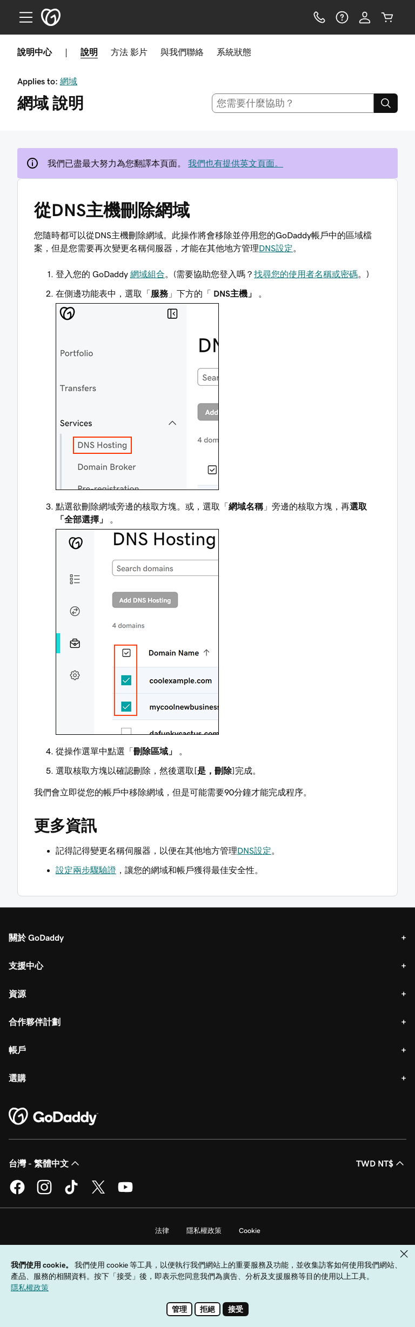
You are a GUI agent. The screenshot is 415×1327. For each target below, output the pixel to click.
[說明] (342, 17)
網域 (68, 81)
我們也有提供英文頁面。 (235, 163)
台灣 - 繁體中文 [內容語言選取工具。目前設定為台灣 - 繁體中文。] (45, 1163)
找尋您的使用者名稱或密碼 (306, 274)
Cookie (249, 1230)
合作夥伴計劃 (35, 1021)
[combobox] (293, 103)
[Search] (386, 103)
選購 (17, 1078)
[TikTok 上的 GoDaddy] (71, 1192)
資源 (17, 993)
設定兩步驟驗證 (86, 870)
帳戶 (17, 1049)
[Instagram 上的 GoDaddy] (44, 1192)
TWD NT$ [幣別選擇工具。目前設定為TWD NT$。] (381, 1163)
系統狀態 (234, 52)
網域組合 (147, 274)
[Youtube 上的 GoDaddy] (125, 1192)
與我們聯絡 (182, 52)
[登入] (364, 17)
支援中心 (26, 965)
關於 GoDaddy (36, 937)
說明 (89, 52)
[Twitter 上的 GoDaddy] (98, 1192)
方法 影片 (129, 52)
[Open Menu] (21, 17)
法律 (162, 1230)
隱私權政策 (204, 1230)
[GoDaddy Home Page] (53, 1117)
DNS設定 (276, 248)
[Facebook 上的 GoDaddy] (17, 1192)
